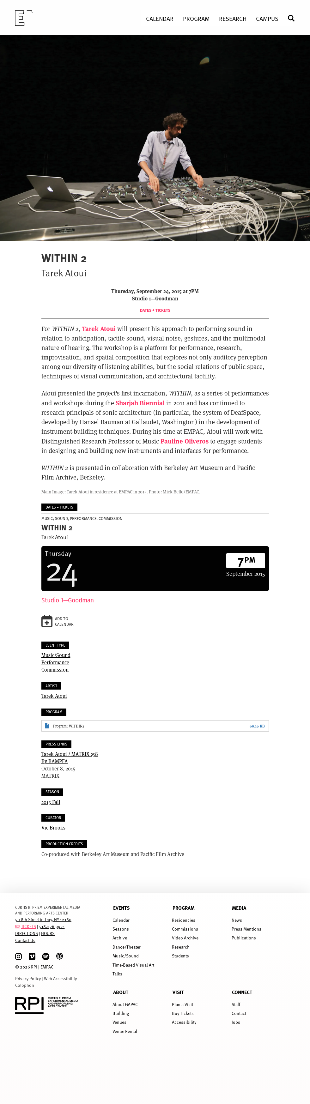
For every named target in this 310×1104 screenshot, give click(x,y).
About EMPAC (125, 1004)
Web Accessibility (60, 978)
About (120, 992)
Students (180, 956)
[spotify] (45, 957)
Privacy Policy (28, 978)
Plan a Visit (182, 1004)
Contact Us (25, 940)
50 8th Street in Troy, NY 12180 (43, 919)
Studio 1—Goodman (67, 600)
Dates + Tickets (155, 310)
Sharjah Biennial (140, 402)
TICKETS (28, 926)
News (237, 920)
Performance (55, 662)
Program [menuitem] (196, 18)
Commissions (185, 929)
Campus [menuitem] (267, 18)
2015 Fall (50, 802)
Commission (55, 669)
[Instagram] (18, 957)
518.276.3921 (52, 926)
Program (184, 907)
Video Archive (185, 938)
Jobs (236, 1022)
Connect (242, 992)
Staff (236, 1004)
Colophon (24, 985)
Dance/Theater (126, 947)
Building (120, 1013)
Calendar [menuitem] (159, 18)
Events (121, 907)
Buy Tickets (183, 1013)
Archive (119, 938)
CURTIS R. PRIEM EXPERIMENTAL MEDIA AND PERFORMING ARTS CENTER (47, 910)
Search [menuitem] (294, 18)
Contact (239, 1013)
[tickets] (17, 926)
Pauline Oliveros (185, 440)
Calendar (121, 920)
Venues (119, 1022)
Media (239, 907)
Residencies (183, 920)
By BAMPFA (155, 757)
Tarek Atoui (99, 328)
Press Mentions (246, 929)
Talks (117, 974)
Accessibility (184, 1022)
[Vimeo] (32, 957)
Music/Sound (55, 655)
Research (181, 947)
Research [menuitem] (232, 18)
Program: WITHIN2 (68, 725)
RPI (34, 967)
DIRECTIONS (26, 933)
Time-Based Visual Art (133, 965)
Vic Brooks (53, 827)
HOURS (48, 933)
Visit (178, 992)
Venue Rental (124, 1031)
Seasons (120, 929)
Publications (244, 938)
